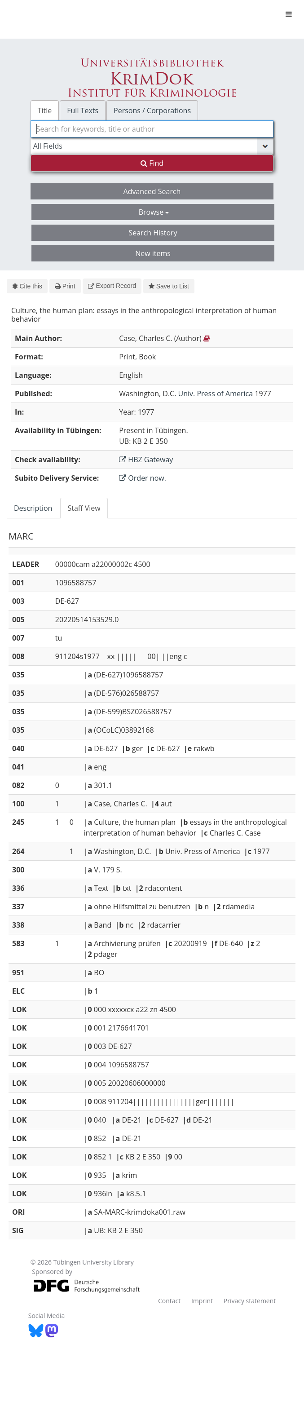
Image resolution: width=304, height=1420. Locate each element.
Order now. (142, 478)
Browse (154, 212)
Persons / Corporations (152, 110)
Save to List (169, 286)
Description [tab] (33, 508)
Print (65, 286)
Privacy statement (250, 1300)
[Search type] (152, 146)
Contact (169, 1300)
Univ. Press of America (215, 393)
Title (45, 110)
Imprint (202, 1300)
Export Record (112, 285)
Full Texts (82, 110)
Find (152, 163)
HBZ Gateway (146, 459)
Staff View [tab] (83, 508)
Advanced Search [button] (152, 191)
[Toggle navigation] (289, 14)
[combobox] (152, 128)
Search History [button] (152, 233)
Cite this (27, 286)
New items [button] (153, 253)
